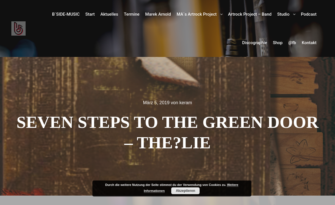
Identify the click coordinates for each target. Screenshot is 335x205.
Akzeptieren (185, 191)
